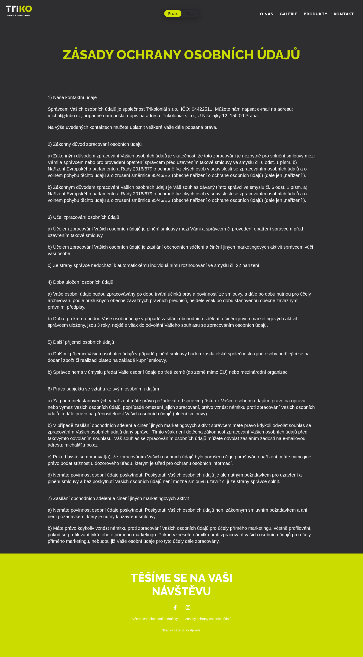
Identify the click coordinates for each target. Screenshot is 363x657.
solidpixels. (193, 630)
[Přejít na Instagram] (188, 607)
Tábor (190, 13)
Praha (172, 13)
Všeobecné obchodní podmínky (155, 619)
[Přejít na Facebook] (175, 607)
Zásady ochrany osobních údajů (208, 619)
